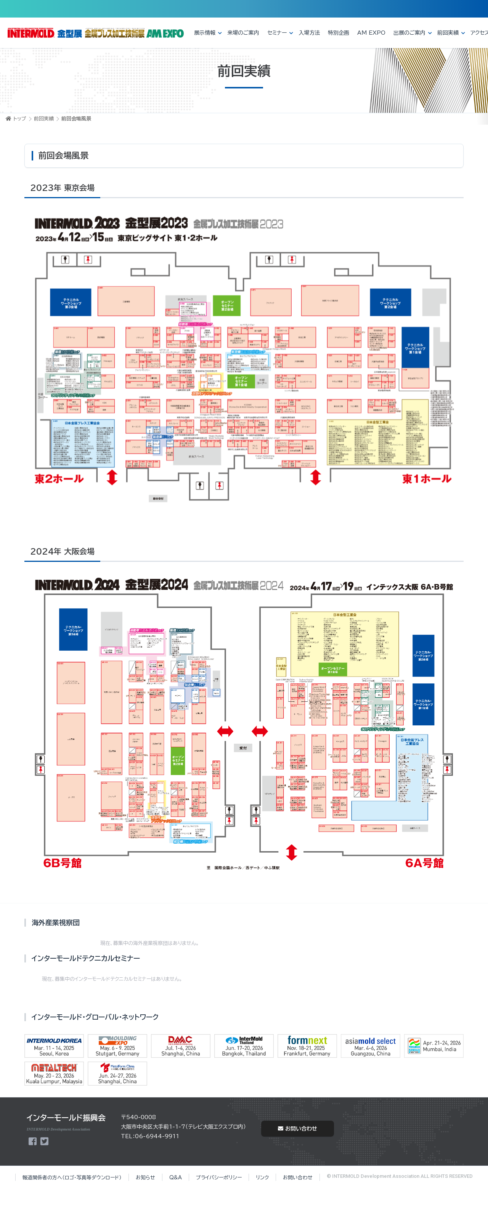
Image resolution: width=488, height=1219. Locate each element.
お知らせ (145, 1177)
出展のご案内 (409, 32)
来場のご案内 (243, 32)
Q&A (175, 1177)
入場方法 (309, 32)
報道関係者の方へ (72, 1177)
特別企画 (338, 32)
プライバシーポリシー (219, 1177)
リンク (262, 1177)
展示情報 (204, 32)
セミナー (277, 32)
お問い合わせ (297, 1128)
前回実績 (448, 32)
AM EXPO (371, 32)
